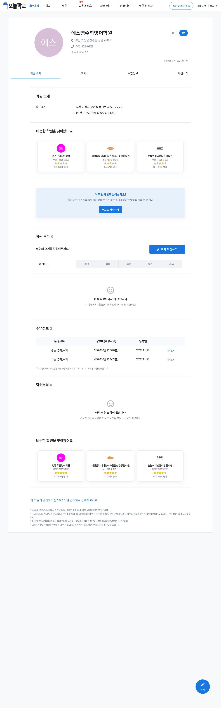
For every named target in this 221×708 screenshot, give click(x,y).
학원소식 (183, 73)
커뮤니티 (125, 5)
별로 (108, 263)
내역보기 (171, 350)
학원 (64, 5)
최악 (86, 263)
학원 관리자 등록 (181, 6)
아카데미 (34, 5)
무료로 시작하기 (110, 209)
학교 (48, 5)
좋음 (150, 263)
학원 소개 (35, 73)
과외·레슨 (105, 5)
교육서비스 (85, 5)
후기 (84, 73)
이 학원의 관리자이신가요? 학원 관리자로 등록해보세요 (63, 500)
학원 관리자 (146, 5)
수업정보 (133, 73)
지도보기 (119, 107)
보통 (129, 263)
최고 (171, 263)
